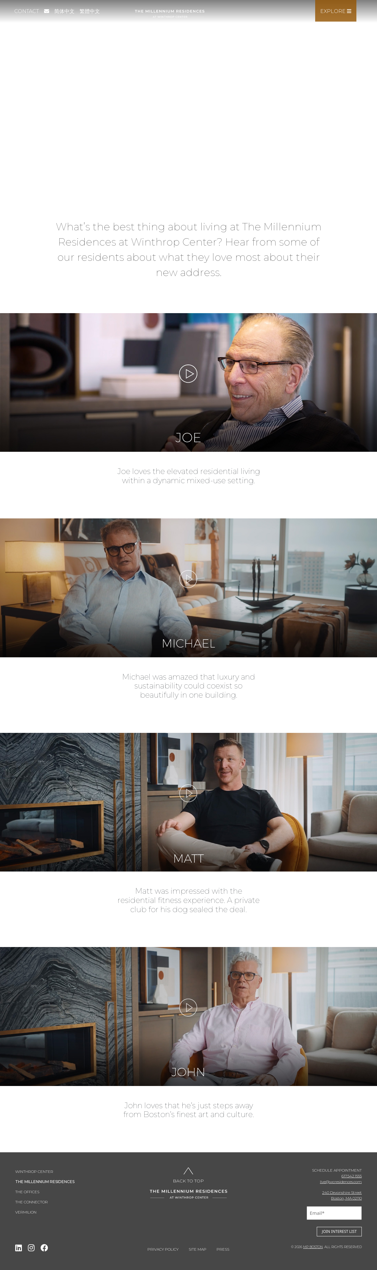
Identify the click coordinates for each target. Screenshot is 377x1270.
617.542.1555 (351, 1176)
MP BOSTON (313, 1247)
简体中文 (64, 11)
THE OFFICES (27, 1191)
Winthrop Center (34, 1171)
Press (223, 1249)
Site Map (197, 1249)
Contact (26, 11)
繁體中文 (90, 11)
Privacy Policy (163, 1249)
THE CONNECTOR (31, 1202)
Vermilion (25, 1212)
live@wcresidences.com (341, 1181)
